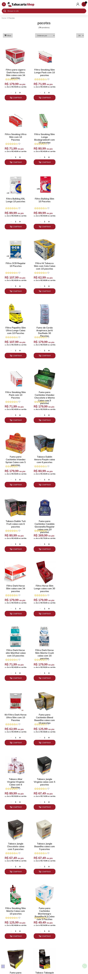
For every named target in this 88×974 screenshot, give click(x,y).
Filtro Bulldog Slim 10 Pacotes (71, 135)
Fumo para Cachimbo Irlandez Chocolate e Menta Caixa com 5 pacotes (71, 265)
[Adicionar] (19, 92)
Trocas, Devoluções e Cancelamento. (44, 907)
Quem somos (44, 899)
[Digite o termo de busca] (47, 11)
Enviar (60, 852)
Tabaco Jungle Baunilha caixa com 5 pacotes (43, 587)
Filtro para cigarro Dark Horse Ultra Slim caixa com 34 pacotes (15, 71)
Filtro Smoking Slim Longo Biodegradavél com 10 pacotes (15, 136)
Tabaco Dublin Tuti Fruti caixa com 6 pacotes (72, 329)
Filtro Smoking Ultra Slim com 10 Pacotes (71, 71)
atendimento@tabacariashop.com (44, 933)
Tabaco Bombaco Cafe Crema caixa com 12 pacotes (43, 781)
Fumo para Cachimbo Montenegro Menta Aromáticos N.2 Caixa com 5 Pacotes (71, 716)
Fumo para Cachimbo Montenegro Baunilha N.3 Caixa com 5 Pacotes (15, 652)
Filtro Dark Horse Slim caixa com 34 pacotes (43, 393)
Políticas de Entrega (44, 911)
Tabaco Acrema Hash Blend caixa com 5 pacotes (15, 716)
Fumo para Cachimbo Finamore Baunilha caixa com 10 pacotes (43, 652)
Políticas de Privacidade (44, 903)
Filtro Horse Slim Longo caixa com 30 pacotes (72, 393)
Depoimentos (44, 915)
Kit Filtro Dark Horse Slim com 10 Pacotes (43, 716)
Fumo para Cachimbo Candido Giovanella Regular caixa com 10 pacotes (15, 393)
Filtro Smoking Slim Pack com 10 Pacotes (43, 265)
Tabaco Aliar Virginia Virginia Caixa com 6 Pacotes (43, 522)
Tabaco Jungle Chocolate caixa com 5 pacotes (15, 587)
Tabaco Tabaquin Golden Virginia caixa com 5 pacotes (71, 652)
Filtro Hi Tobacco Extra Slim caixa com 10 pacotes (15, 781)
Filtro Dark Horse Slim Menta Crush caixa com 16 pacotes (43, 458)
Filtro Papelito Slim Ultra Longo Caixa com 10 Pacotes (71, 200)
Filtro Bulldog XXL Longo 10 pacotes (43, 135)
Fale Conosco (44, 937)
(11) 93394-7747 (44, 929)
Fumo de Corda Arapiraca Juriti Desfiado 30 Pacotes (15, 265)
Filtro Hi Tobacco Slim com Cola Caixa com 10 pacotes (43, 200)
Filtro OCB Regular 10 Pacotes (15, 199)
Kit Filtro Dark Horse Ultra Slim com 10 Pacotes (71, 458)
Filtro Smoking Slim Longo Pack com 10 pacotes (43, 71)
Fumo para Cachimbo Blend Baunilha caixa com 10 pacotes (15, 522)
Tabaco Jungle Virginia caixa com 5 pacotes (71, 522)
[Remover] (10, 92)
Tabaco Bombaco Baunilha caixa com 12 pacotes (71, 781)
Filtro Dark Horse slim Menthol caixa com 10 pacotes (15, 458)
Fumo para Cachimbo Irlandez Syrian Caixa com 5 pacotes (15, 329)
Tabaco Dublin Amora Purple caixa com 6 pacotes (43, 329)
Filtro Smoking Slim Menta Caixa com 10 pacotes (71, 587)
